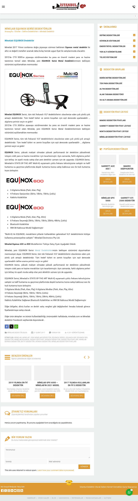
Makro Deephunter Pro (127, 169)
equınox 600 (71, 337)
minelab (18, 337)
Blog (25, 332)
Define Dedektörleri (30, 31)
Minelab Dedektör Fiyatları (63, 341)
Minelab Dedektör (47, 31)
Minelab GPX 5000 (108, 199)
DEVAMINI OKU (18, 395)
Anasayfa (9, 31)
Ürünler (18, 31)
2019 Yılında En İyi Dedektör (18, 384)
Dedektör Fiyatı (37, 339)
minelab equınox (21, 339)
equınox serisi (58, 337)
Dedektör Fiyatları (69, 339)
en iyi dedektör (28, 341)
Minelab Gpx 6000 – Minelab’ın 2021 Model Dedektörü (47, 385)
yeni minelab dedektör (40, 337)
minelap (26, 337)
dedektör (9, 339)
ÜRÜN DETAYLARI (108, 180)
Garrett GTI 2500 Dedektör (127, 199)
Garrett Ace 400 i (108, 167)
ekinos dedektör (52, 339)
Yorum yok (56, 332)
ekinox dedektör (43, 341)
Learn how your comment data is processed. (55, 470)
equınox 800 (82, 337)
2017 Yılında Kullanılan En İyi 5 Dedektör (77, 384)
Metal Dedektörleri (43, 250)
